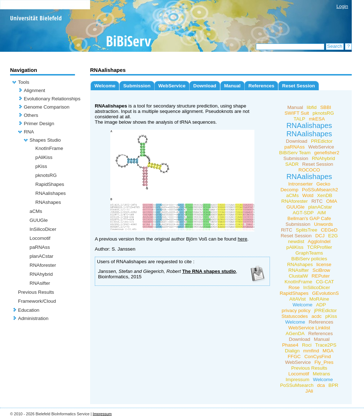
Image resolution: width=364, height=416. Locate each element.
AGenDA (295, 333)
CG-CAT (325, 281)
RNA (29, 131)
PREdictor (322, 141)
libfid (311, 107)
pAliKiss (43, 157)
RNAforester (43, 265)
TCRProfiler (319, 247)
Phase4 (290, 345)
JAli (309, 391)
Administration (33, 318)
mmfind (311, 350)
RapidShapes (49, 184)
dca (321, 385)
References (261, 85)
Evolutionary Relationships (52, 98)
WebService (171, 85)
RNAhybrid (41, 274)
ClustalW (298, 276)
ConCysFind (317, 356)
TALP (299, 119)
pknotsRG (46, 175)
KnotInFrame (49, 148)
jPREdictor (325, 310)
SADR (292, 164)
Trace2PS (326, 345)
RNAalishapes (50, 193)
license (324, 264)
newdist (296, 241)
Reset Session (298, 85)
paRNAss (40, 247)
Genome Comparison (47, 107)
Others (31, 115)
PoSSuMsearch (297, 385)
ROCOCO (309, 170)
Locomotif (40, 238)
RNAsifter (40, 283)
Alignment (34, 90)
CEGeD (329, 230)
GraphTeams (309, 253)
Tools (23, 82)
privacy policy (296, 310)
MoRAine (319, 299)
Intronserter (300, 184)
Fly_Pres (324, 362)
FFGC (294, 356)
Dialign (292, 350)
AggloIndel (319, 241)
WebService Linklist (309, 327)
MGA (328, 350)
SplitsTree (307, 230)
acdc (316, 316)
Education (28, 310)
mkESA (317, 119)
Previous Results (36, 292)
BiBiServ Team (295, 152)
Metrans (321, 373)
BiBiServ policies (309, 258)
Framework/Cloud (37, 301)
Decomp (289, 189)
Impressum (297, 379)
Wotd (308, 195)
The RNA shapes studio (209, 271)
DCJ (320, 235)
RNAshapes (48, 202)
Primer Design (39, 123)
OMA (331, 201)
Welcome (104, 85)
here (242, 239)
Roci (307, 345)
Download (204, 85)
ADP (321, 304)
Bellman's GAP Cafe (309, 218)
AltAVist (297, 299)
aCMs (36, 211)
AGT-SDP (303, 212)
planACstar (41, 256)
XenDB (324, 195)
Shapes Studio (45, 140)
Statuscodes (294, 316)
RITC (317, 201)
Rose (293, 287)
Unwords (323, 224)
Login (342, 6)
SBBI (325, 107)
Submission (137, 85)
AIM (321, 212)
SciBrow (321, 270)
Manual (232, 85)
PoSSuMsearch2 (320, 189)
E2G (333, 235)
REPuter (320, 276)
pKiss (41, 166)
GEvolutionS (325, 293)
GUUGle (39, 220)
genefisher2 (326, 152)
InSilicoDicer (43, 229)
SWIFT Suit (296, 113)
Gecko (323, 184)
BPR (333, 385)
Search (334, 46)
